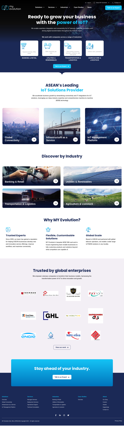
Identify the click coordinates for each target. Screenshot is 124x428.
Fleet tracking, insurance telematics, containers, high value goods (73, 53)
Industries (66, 7)
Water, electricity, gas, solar (51, 52)
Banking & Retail (29, 58)
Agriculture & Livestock (95, 59)
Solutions (40, 7)
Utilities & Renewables (51, 59)
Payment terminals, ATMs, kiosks (29, 52)
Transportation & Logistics (73, 59)
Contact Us (116, 3)
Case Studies (80, 7)
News (91, 7)
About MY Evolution (100, 3)
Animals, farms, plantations (95, 51)
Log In (86, 3)
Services (53, 7)
